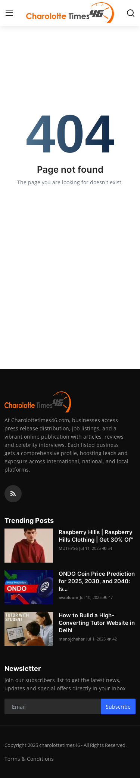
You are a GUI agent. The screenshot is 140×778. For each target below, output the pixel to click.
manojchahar (72, 639)
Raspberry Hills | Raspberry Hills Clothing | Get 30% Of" (96, 536)
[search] (130, 13)
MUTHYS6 (68, 548)
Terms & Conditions (29, 758)
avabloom (68, 597)
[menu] (9, 13)
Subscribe (118, 706)
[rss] (13, 493)
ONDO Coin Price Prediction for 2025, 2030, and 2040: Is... (97, 581)
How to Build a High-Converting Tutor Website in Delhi (97, 623)
